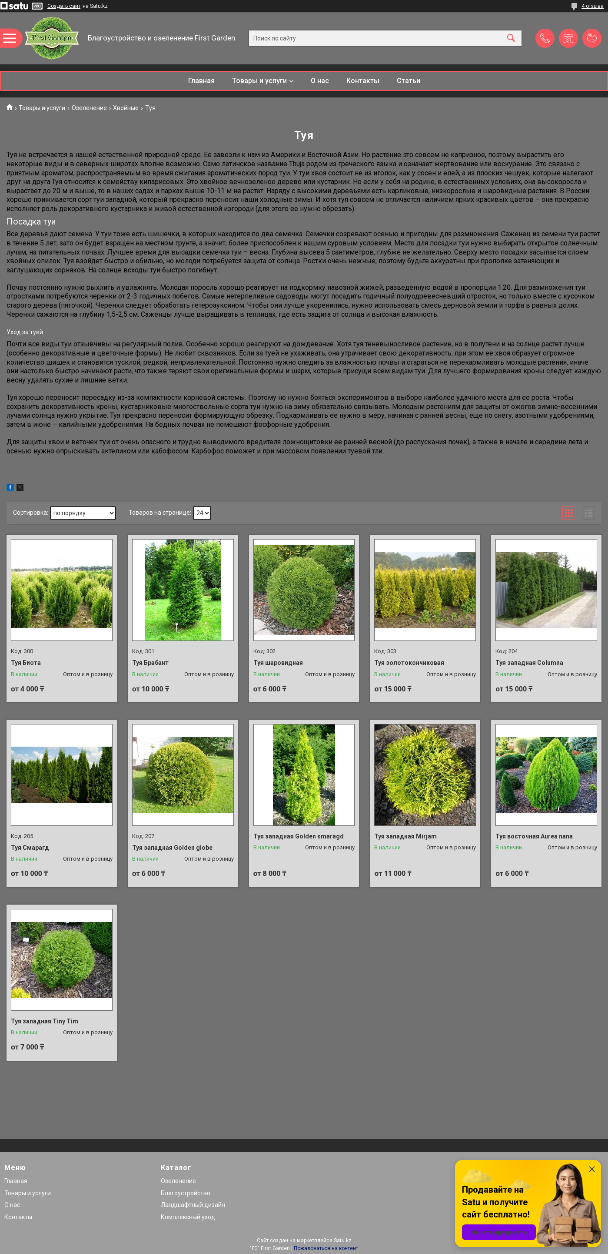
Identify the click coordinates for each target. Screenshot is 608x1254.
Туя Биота (26, 662)
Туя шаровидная (278, 662)
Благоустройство (185, 1193)
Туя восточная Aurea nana (534, 836)
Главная (201, 81)
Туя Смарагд (30, 847)
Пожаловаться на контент (326, 1248)
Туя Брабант (150, 662)
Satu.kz (343, 1240)
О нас (320, 81)
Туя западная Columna (529, 662)
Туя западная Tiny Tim (44, 1021)
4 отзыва (592, 6)
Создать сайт (63, 6)
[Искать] (511, 38)
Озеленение (89, 107)
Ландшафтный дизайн (193, 1204)
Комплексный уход (188, 1217)
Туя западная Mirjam (405, 836)
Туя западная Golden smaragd (298, 836)
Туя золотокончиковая (409, 662)
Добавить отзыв (591, 38)
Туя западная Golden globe (172, 847)
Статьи (408, 81)
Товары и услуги (259, 81)
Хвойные (126, 107)
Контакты (362, 81)
